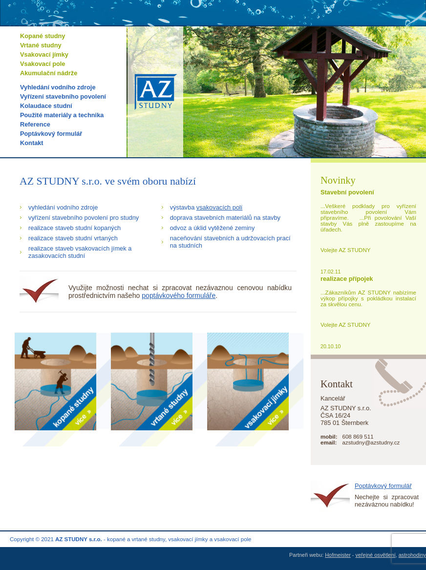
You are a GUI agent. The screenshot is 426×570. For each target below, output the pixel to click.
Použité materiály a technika (62, 115)
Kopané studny (42, 36)
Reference (35, 124)
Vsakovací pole (42, 63)
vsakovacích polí (219, 207)
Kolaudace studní (46, 105)
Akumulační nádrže (48, 73)
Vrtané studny (41, 45)
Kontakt (31, 143)
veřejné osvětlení (376, 555)
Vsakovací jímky (44, 54)
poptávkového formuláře (178, 295)
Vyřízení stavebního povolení (63, 96)
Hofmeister (338, 555)
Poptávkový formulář (51, 133)
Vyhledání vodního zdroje (58, 87)
